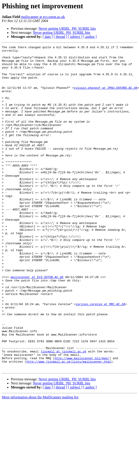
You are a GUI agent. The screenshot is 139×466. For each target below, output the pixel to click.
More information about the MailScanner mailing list (40, 462)
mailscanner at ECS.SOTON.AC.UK (37, 324)
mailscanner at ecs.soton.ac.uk (43, 17)
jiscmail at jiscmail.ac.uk (63, 413)
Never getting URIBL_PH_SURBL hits (67, 28)
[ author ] (90, 37)
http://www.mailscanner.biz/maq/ (82, 421)
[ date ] (48, 37)
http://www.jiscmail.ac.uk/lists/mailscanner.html (68, 425)
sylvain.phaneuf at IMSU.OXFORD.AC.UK (105, 96)
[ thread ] (60, 37)
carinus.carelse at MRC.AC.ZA (100, 356)
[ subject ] (75, 37)
